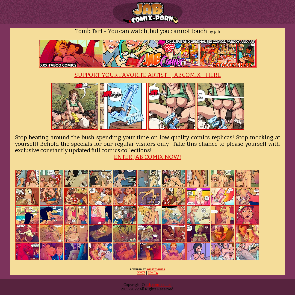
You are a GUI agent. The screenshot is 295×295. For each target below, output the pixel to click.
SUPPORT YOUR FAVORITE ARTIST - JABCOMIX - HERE (147, 75)
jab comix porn (158, 285)
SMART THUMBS (155, 269)
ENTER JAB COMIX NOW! (147, 157)
